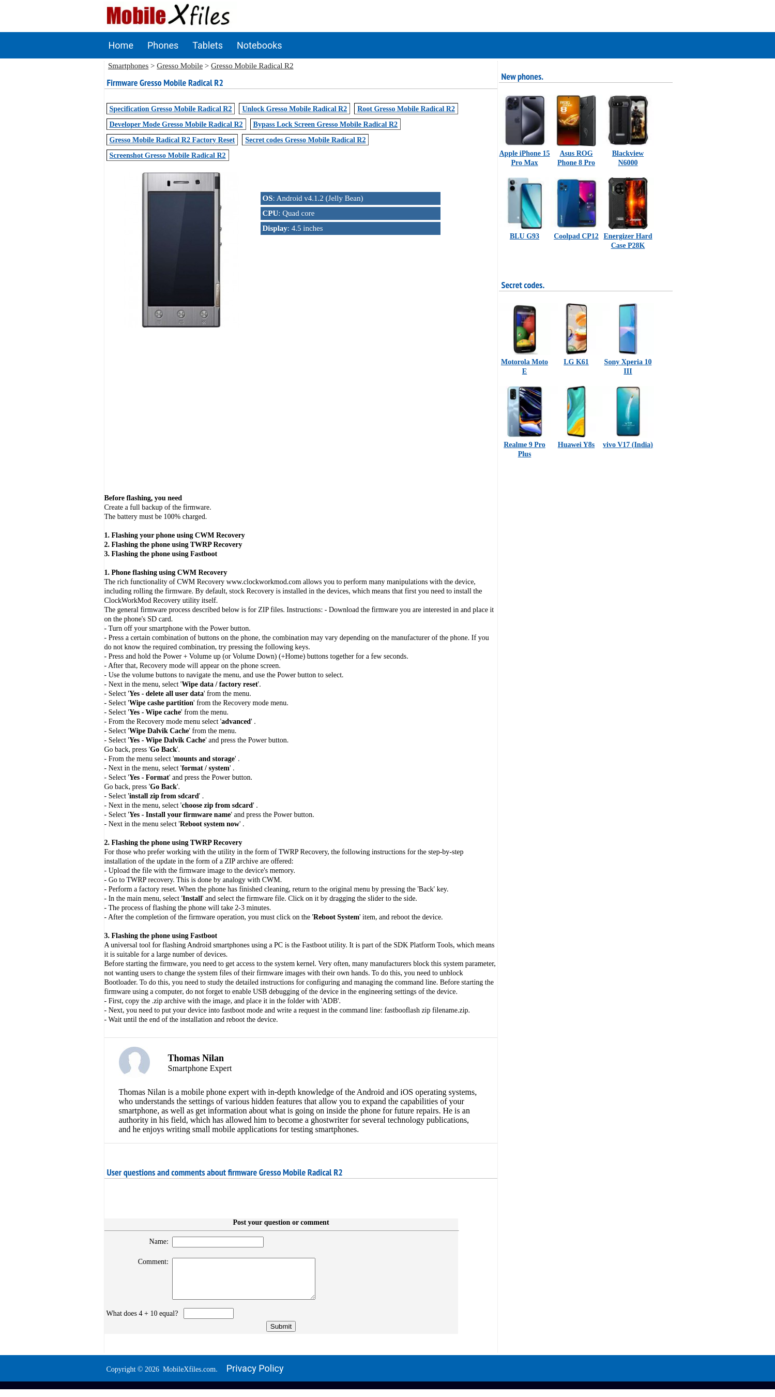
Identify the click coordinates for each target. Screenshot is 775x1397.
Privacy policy (255, 1376)
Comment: (148, 1262)
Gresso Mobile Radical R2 (252, 66)
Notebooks (259, 45)
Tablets (207, 45)
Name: (154, 1241)
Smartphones (128, 66)
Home (121, 45)
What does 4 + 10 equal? (144, 1321)
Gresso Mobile (180, 66)
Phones (162, 45)
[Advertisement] (300, 402)
